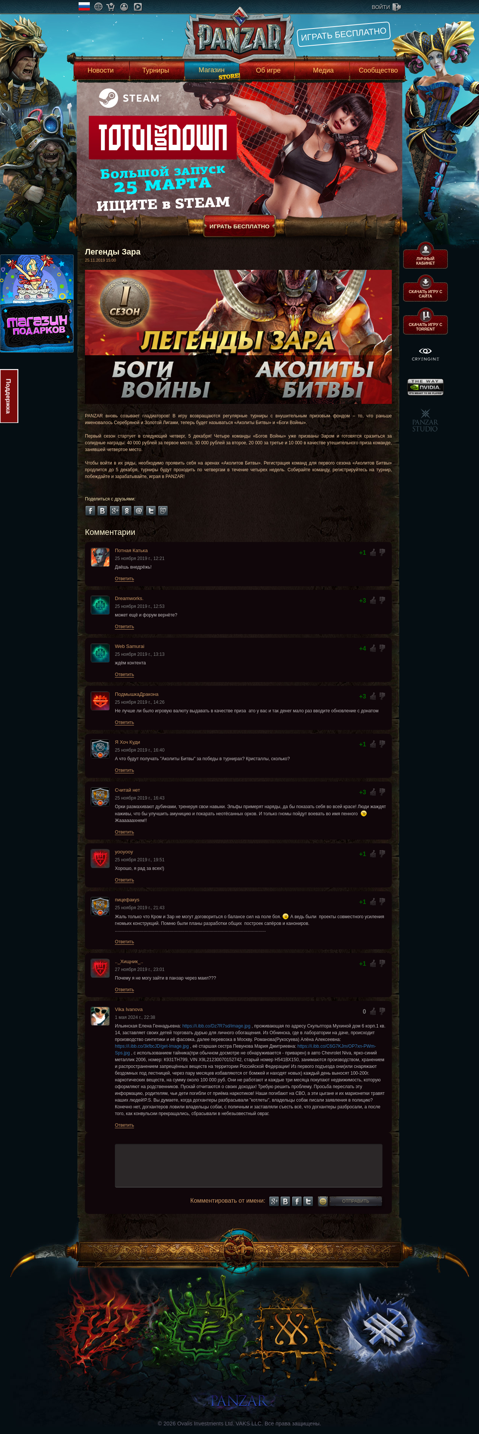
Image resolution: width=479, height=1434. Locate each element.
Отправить (355, 1201)
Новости (101, 70)
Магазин (212, 70)
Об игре (268, 70)
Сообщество (378, 70)
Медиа (323, 70)
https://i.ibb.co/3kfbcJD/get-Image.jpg (152, 1046)
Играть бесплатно (343, 34)
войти (381, 7)
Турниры (155, 70)
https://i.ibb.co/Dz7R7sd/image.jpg (216, 1026)
